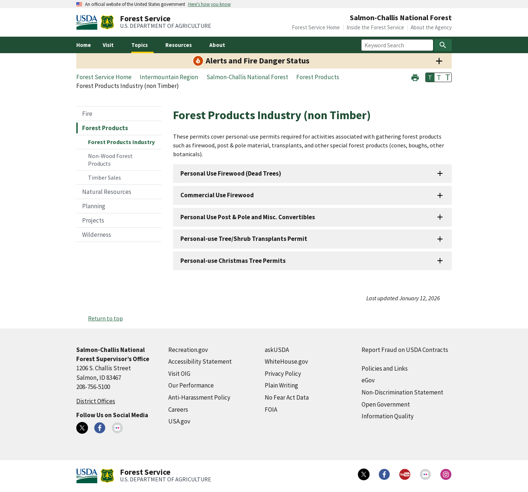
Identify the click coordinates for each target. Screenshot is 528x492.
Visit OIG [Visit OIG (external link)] (179, 374)
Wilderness (96, 235)
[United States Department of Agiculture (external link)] (88, 22)
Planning (93, 206)
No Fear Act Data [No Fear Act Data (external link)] (287, 397)
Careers (178, 409)
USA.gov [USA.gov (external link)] (179, 421)
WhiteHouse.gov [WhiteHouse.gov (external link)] (286, 361)
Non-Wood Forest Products (110, 159)
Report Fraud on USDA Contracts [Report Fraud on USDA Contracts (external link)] (405, 350)
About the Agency (431, 27)
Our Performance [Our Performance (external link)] (191, 385)
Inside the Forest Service (375, 27)
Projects (93, 220)
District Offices (95, 401)
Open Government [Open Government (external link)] (386, 404)
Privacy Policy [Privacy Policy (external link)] (283, 374)
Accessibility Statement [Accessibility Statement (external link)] (200, 361)
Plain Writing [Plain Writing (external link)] (281, 385)
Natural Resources (106, 192)
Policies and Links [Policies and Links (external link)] (385, 368)
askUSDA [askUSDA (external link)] (277, 350)
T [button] (430, 77)
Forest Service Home (316, 27)
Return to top (105, 318)
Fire (87, 114)
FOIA (271, 409)
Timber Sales (104, 177)
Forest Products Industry (121, 142)
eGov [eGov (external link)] (368, 380)
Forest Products (105, 128)
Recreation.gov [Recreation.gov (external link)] (188, 350)
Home (83, 44)
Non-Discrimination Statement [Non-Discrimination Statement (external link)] (402, 392)
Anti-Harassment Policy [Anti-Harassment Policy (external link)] (199, 397)
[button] (415, 76)
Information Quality (388, 416)
